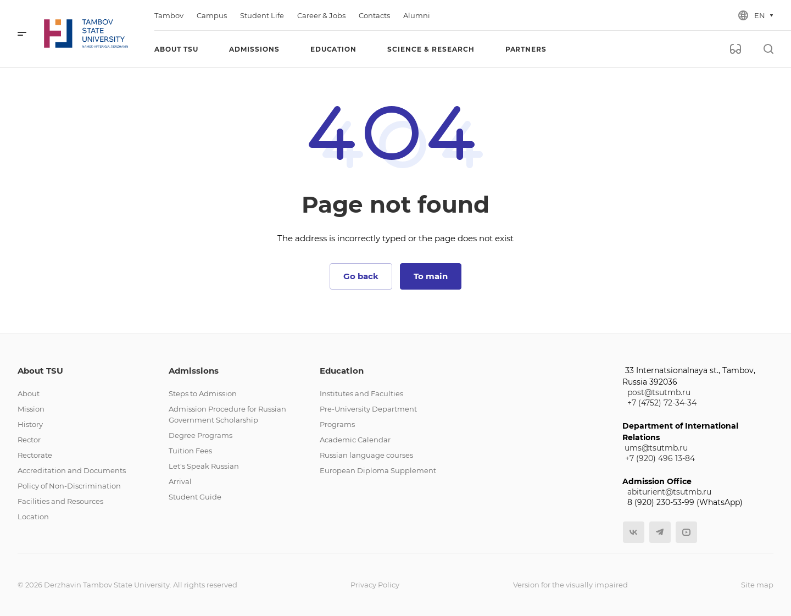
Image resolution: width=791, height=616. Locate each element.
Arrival (180, 481)
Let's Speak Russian (204, 466)
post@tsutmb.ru (658, 392)
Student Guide (195, 496)
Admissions (194, 370)
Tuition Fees (190, 450)
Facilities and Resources (60, 501)
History (30, 424)
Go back (360, 276)
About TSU (40, 370)
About (29, 393)
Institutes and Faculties (361, 393)
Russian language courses (366, 455)
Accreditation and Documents (72, 470)
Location (33, 516)
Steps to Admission (203, 393)
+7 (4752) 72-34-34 (662, 403)
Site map (757, 584)
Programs (337, 424)
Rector (29, 439)
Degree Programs (200, 435)
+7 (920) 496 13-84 (660, 458)
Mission (31, 408)
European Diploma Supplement (378, 470)
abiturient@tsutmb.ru (669, 492)
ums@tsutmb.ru (656, 448)
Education (342, 370)
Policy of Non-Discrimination (69, 485)
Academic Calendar (355, 439)
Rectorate (35, 455)
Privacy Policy (374, 584)
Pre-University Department (368, 408)
